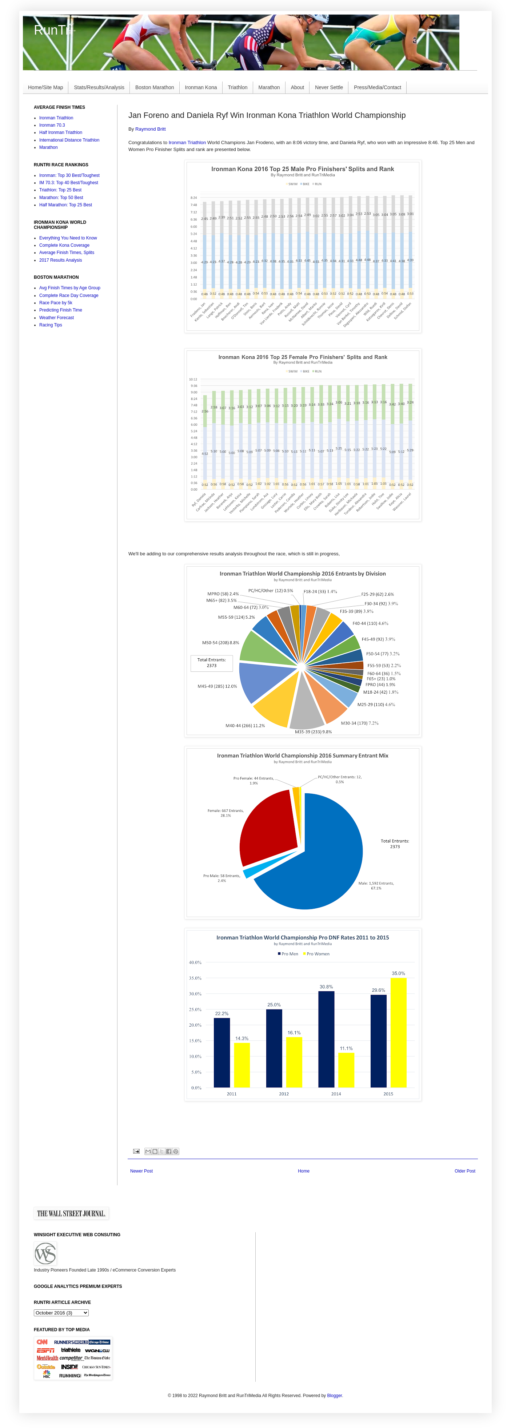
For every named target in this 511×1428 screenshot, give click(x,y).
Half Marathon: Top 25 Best (65, 204)
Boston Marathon (154, 87)
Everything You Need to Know (68, 238)
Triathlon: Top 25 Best (60, 190)
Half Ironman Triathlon (60, 132)
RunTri (53, 30)
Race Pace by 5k (55, 302)
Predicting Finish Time (60, 310)
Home (304, 1171)
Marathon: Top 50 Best (61, 197)
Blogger (334, 1395)
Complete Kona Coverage (64, 245)
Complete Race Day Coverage (69, 295)
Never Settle (329, 87)
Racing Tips (50, 325)
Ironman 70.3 (52, 125)
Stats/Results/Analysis (99, 87)
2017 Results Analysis (60, 260)
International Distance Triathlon (69, 140)
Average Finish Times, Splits (66, 252)
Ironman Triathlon (187, 142)
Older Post (465, 1171)
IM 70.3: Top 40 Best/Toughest (68, 182)
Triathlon (238, 87)
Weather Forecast (56, 317)
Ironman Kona (201, 87)
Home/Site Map (45, 87)
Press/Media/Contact (377, 87)
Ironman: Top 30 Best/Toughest (69, 175)
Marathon (269, 87)
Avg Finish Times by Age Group (69, 287)
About (297, 87)
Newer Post (141, 1171)
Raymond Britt (150, 129)
